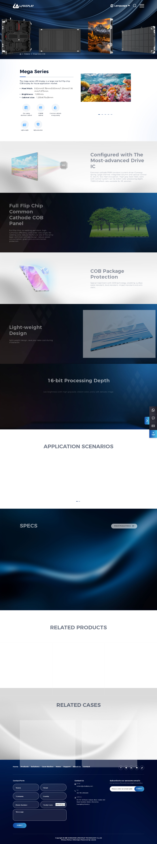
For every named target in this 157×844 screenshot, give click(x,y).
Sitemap (76, 840)
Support (66, 767)
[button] (99, 114)
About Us (77, 767)
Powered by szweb (88, 840)
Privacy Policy (66, 840)
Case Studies (47, 767)
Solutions (35, 767)
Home (15, 767)
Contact (86, 767)
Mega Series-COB (39, 54)
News (58, 767)
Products (27, 54)
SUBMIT (20, 825)
